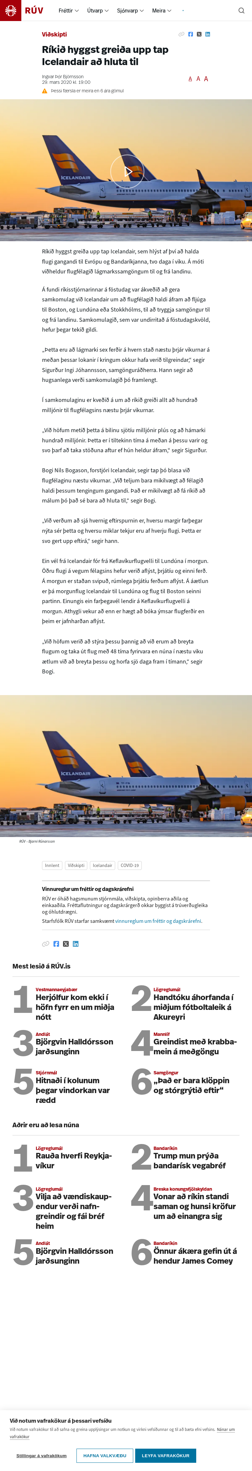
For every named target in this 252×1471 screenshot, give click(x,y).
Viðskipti (54, 35)
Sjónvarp (127, 10)
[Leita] (241, 10)
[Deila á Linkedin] (207, 34)
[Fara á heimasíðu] (27, 10)
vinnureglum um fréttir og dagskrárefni (158, 921)
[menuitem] (76, 10)
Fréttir (66, 10)
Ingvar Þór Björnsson (63, 77)
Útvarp (95, 10)
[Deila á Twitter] (199, 34)
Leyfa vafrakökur (167, 1455)
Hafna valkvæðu (104, 1455)
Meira (158, 10)
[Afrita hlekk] (181, 34)
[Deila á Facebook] (190, 34)
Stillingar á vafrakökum (41, 1455)
